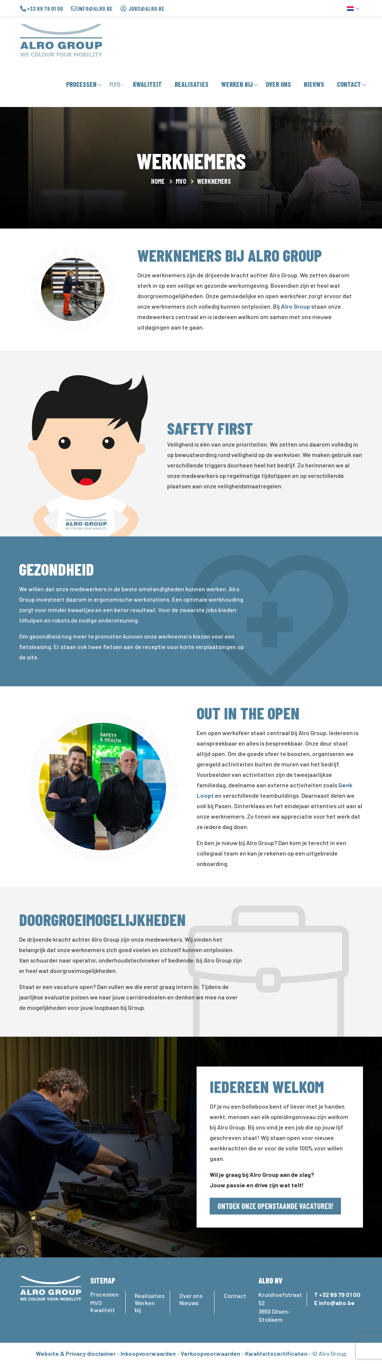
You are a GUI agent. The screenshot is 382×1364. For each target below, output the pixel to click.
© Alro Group (329, 1353)
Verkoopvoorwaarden (210, 1353)
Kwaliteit (102, 1309)
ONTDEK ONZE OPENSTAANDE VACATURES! (275, 1205)
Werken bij (145, 1306)
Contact (235, 1295)
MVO (181, 181)
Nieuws (188, 1302)
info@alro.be (95, 9)
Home (158, 181)
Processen (103, 1294)
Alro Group (295, 306)
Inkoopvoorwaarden (148, 1353)
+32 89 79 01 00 (45, 9)
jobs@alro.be (146, 9)
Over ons (191, 1295)
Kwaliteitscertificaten (276, 1353)
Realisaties (147, 1295)
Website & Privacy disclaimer (76, 1353)
